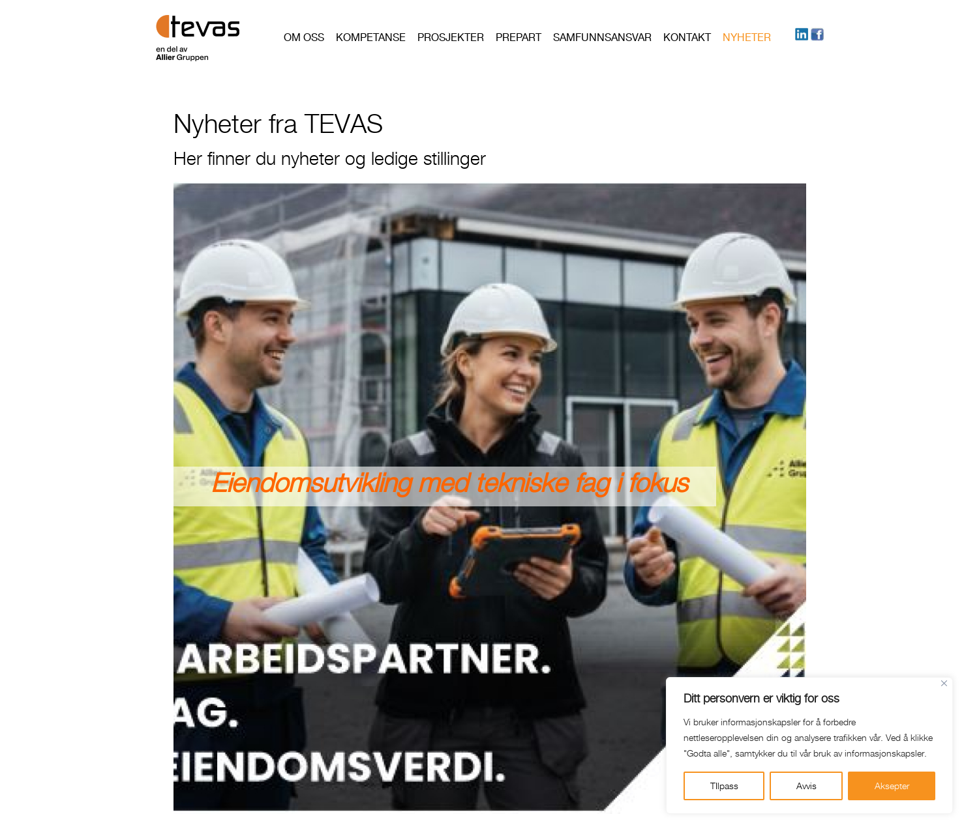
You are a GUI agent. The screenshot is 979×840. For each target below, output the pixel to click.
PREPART (518, 37)
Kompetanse (371, 37)
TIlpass (724, 785)
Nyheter (747, 37)
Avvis (806, 785)
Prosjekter (450, 37)
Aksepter (892, 785)
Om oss (304, 37)
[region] (809, 745)
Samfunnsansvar (602, 37)
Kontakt (687, 37)
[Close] (944, 683)
